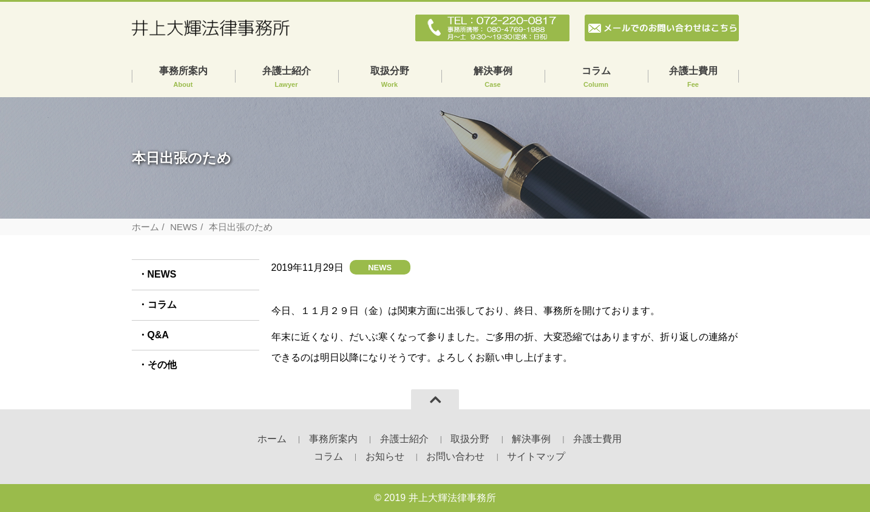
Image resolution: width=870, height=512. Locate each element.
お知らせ (384, 456)
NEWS (183, 226)
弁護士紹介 (286, 77)
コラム (596, 77)
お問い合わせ (455, 456)
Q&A (158, 335)
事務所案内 (183, 77)
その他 (162, 365)
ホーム (145, 226)
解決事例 (493, 77)
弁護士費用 (693, 77)
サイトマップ (536, 456)
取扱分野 (389, 77)
